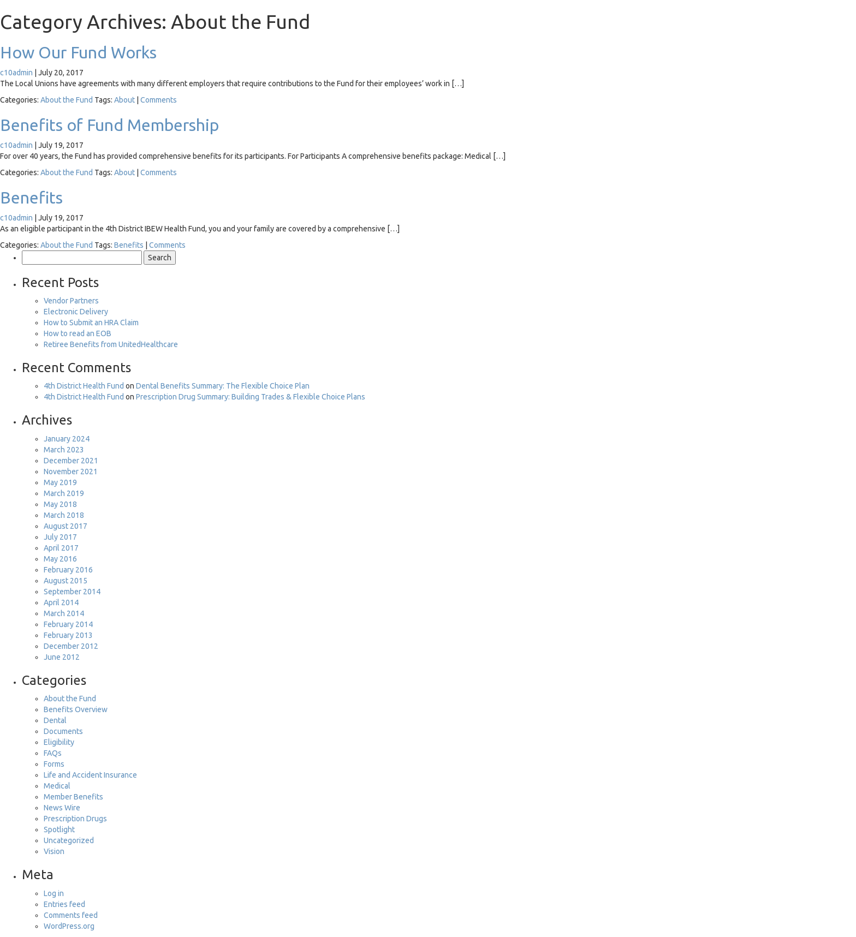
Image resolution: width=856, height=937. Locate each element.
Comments (158, 100)
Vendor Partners (71, 300)
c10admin (16, 72)
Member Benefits (73, 796)
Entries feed (64, 904)
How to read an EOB (77, 333)
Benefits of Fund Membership (109, 125)
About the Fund (66, 100)
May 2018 (60, 504)
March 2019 (64, 493)
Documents (63, 731)
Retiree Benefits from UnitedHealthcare (111, 344)
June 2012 (62, 657)
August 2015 (65, 580)
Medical (57, 785)
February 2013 (68, 635)
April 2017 (61, 548)
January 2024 (67, 438)
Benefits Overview (76, 709)
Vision (54, 851)
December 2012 (71, 646)
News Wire (62, 807)
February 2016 (68, 569)
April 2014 (61, 602)
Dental (55, 720)
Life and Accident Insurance (90, 775)
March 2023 (64, 449)
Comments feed (71, 915)
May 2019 (60, 482)
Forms (54, 764)
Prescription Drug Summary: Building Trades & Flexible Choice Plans (250, 396)
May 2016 (60, 558)
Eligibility (59, 742)
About (124, 100)
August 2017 (65, 526)
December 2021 (71, 460)
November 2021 (71, 471)
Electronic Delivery (76, 311)
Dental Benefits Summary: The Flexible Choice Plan (223, 385)
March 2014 (64, 613)
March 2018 (64, 515)
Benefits (31, 197)
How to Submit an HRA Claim (91, 322)
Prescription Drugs (75, 818)
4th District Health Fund (84, 385)
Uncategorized (69, 840)
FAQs (53, 753)
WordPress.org (69, 926)
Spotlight (59, 829)
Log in (54, 893)
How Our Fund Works (78, 52)
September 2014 (72, 591)
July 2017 (60, 537)
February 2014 (68, 624)
